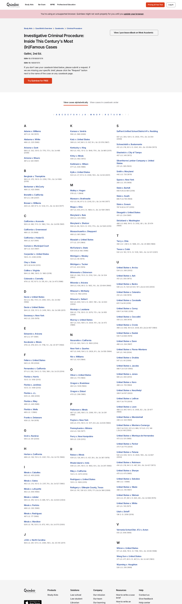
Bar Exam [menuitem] (43, 4)
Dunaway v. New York (34, 315)
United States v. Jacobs (128, 366)
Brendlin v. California (33, 195)
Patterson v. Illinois (79, 409)
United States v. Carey (127, 308)
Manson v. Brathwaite (80, 198)
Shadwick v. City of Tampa (129, 152)
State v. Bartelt (123, 188)
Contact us (144, 595)
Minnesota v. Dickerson (81, 272)
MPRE (52, 4)
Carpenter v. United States (36, 254)
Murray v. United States (81, 320)
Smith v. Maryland (125, 171)
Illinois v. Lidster (31, 497)
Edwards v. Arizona (33, 334)
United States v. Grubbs (128, 357)
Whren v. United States (127, 548)
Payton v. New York (79, 420)
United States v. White (127, 503)
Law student (76, 599)
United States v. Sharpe (128, 470)
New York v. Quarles (79, 348)
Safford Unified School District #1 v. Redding (137, 131)
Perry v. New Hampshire (81, 436)
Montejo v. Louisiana (79, 309)
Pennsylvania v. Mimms (81, 428)
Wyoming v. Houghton (127, 564)
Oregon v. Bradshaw (79, 383)
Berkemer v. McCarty (34, 186)
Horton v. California (33, 454)
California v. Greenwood (35, 229)
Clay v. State (30, 262)
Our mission (99, 595)
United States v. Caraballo (129, 300)
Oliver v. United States (80, 375)
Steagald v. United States (128, 212)
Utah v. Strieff (123, 511)
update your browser (134, 14)
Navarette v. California (80, 340)
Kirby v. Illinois (77, 156)
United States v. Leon (126, 407)
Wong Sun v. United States (129, 556)
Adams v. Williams (32, 131)
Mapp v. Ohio (76, 207)
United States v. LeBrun (128, 398)
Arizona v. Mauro (32, 158)
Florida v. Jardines (32, 385)
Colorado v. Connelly (33, 278)
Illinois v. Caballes (32, 472)
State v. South (123, 196)
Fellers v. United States (34, 360)
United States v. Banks (127, 284)
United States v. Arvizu (127, 267)
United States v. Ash (126, 276)
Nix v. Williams (77, 356)
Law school (75, 595)
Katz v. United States (80, 139)
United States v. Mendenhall (130, 417)
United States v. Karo (126, 382)
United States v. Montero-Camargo (133, 425)
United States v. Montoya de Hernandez (135, 435)
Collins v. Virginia (32, 270)
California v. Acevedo (34, 221)
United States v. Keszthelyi (129, 390)
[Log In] (171, 4)
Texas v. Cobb (123, 249)
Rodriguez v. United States (82, 479)
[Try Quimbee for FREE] (38, 81)
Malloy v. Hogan (77, 190)
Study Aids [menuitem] (30, 4)
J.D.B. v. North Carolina (34, 540)
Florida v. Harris (31, 376)
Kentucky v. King (78, 148)
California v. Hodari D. (34, 238)
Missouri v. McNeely (79, 291)
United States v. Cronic (127, 325)
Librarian (74, 602)
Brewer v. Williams (32, 203)
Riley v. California (78, 471)
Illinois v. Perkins (31, 505)
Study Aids (28, 28)
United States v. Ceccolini (128, 317)
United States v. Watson (128, 495)
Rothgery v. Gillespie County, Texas (86, 487)
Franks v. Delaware (33, 417)
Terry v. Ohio (122, 241)
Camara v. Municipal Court (36, 246)
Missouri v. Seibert (78, 299)
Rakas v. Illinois (77, 455)
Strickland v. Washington (128, 220)
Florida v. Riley (30, 401)
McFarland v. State (79, 248)
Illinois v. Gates (31, 481)
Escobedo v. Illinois (33, 342)
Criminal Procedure (74, 28)
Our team (97, 599)
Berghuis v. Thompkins (34, 176)
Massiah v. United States (81, 239)
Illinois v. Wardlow (32, 521)
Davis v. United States (34, 297)
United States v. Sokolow (128, 479)
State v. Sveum (124, 204)
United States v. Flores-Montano (132, 349)
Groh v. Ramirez (31, 436)
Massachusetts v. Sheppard (83, 231)
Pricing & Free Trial (155, 5)
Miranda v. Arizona (79, 282)
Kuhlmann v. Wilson (79, 164)
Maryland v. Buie (78, 215)
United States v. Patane (127, 452)
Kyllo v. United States (80, 172)
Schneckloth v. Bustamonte (129, 144)
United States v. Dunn (127, 341)
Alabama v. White (32, 139)
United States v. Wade (127, 487)
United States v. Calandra (129, 292)
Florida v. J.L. (30, 393)
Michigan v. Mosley (79, 256)
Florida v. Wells (31, 409)
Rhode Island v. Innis (79, 463)
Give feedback (146, 599)
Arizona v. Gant (31, 148)
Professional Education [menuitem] (67, 4)
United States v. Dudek (127, 333)
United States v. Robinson (129, 462)
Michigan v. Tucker (79, 264)
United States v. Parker (127, 444)
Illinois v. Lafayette (32, 489)
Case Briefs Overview (43, 28)
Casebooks (59, 28)
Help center (144, 602)
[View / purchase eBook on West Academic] (134, 33)
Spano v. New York (125, 180)
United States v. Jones (127, 374)
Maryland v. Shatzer (79, 223)
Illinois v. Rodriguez (33, 513)
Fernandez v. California (35, 368)
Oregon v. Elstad (78, 391)
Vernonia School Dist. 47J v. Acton (132, 530)
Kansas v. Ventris (78, 131)
